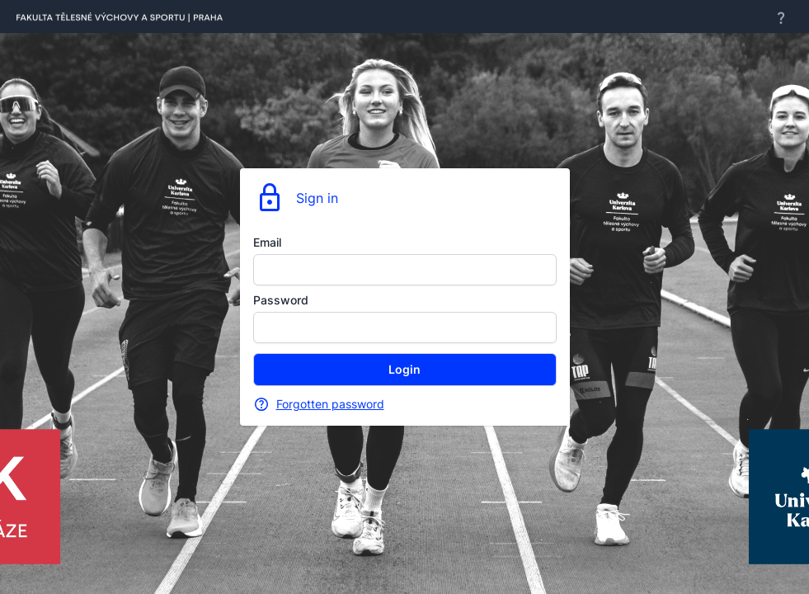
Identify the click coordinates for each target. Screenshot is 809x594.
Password (280, 300)
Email (267, 242)
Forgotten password (330, 404)
